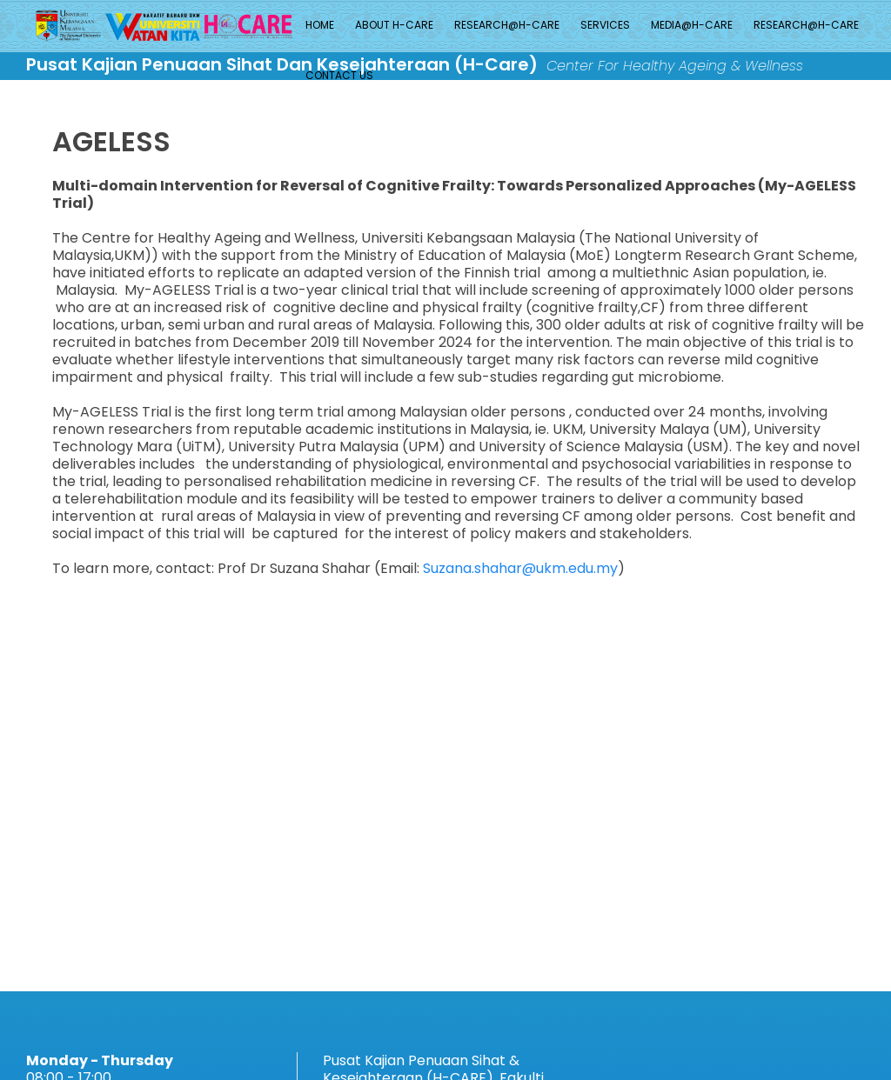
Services (605, 24)
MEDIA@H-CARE (692, 24)
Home (319, 24)
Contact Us (339, 75)
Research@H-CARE (506, 24)
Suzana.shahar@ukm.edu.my (520, 568)
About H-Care (394, 24)
